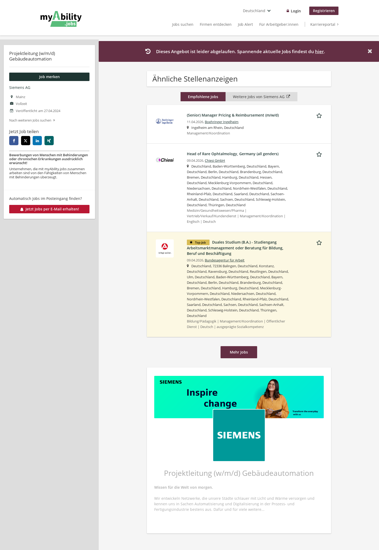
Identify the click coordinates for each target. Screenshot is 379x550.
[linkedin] (37, 140)
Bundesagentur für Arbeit (225, 260)
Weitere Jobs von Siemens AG (261, 96)
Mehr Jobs (239, 352)
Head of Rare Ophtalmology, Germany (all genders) (232, 153)
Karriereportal (322, 24)
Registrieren (324, 10)
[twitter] (25, 140)
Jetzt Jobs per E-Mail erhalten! (49, 208)
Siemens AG (19, 87)
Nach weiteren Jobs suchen (30, 120)
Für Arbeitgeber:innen (278, 24)
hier (319, 51)
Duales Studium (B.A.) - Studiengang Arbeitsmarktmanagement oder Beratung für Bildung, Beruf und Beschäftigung (235, 248)
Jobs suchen (182, 24)
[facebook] (13, 140)
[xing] (49, 140)
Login (296, 10)
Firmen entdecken (216, 24)
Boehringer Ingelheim (221, 122)
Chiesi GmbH (215, 160)
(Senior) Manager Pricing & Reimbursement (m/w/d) (233, 115)
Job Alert (245, 24)
